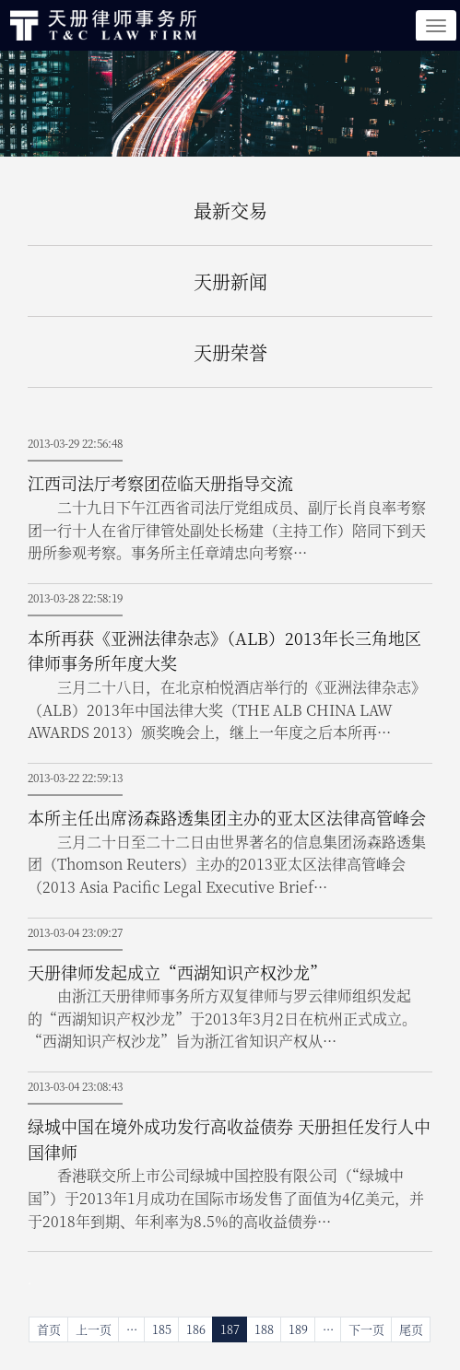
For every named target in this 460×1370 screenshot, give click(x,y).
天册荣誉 (230, 352)
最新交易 (230, 210)
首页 (49, 1329)
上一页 (94, 1329)
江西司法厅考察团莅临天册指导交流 (160, 483)
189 (298, 1329)
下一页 (366, 1329)
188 (264, 1329)
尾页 (411, 1329)
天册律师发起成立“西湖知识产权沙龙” (177, 972)
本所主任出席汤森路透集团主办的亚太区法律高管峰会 (227, 817)
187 (230, 1329)
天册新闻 (230, 281)
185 (161, 1329)
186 (196, 1329)
